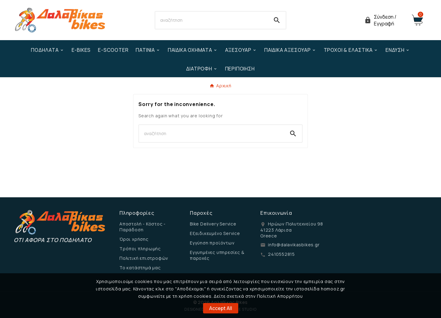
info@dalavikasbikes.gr (294, 245)
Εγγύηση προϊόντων (212, 243)
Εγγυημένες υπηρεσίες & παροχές (217, 255)
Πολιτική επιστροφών (143, 258)
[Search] (211, 20)
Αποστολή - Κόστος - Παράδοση (142, 227)
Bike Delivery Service (213, 224)
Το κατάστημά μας (140, 268)
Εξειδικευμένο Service (215, 233)
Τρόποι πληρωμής (140, 249)
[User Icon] (384, 20)
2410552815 (281, 254)
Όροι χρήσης (134, 239)
